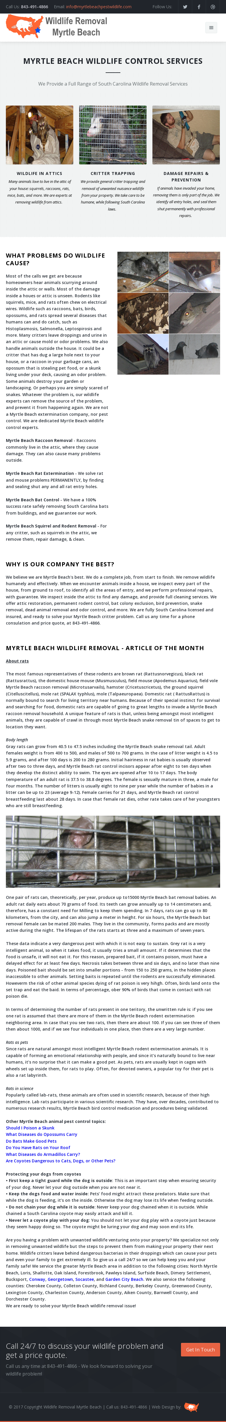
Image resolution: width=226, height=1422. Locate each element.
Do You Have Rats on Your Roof (38, 1147)
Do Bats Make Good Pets (31, 1141)
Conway (37, 1279)
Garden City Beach (124, 1279)
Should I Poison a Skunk (30, 1128)
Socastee (84, 1279)
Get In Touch (200, 1349)
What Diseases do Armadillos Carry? (43, 1154)
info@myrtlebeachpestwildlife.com (99, 6)
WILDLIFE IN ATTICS (39, 173)
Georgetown (60, 1279)
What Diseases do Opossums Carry (41, 1134)
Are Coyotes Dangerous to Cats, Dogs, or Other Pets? (60, 1161)
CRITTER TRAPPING (113, 173)
